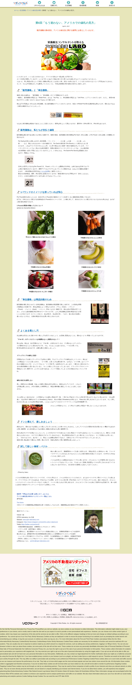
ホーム (16, 10)
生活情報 (23, 10)
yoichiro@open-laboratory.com (40, 548)
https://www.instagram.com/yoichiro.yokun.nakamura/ (41, 529)
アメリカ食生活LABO (34, 10)
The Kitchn (20, 508)
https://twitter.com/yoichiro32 (31, 531)
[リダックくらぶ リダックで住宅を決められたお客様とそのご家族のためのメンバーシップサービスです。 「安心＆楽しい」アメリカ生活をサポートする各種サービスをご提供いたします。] (21, 3)
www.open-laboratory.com (31, 526)
